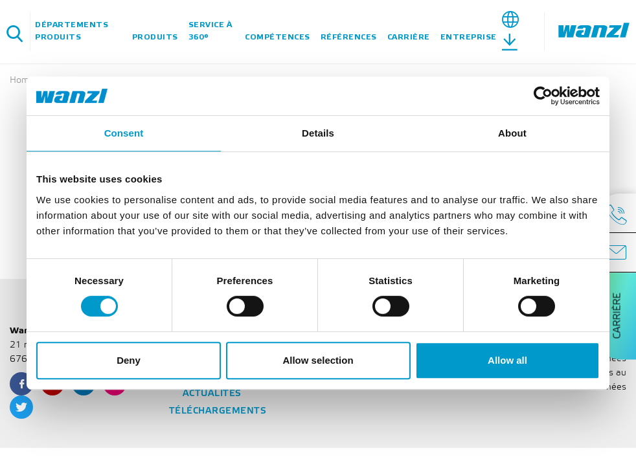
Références (349, 37)
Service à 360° (210, 31)
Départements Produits (71, 31)
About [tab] (512, 133)
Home (22, 80)
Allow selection (317, 360)
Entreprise (468, 37)
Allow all (507, 360)
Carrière (408, 37)
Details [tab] (318, 133)
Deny (129, 360)
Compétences (277, 37)
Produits (155, 37)
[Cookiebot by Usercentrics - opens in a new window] (543, 95)
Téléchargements (218, 411)
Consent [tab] (124, 133)
